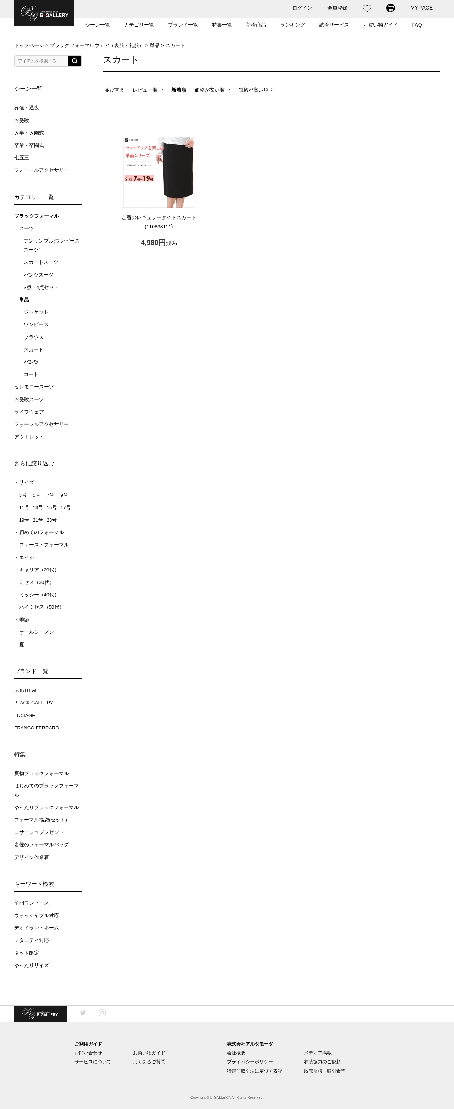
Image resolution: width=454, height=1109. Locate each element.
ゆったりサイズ (31, 965)
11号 (24, 507)
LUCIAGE (24, 715)
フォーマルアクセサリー (41, 170)
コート (31, 374)
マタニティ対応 (31, 940)
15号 (51, 507)
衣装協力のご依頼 (322, 1061)
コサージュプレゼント (39, 832)
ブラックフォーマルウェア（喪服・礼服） (97, 45)
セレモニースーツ (34, 386)
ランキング (292, 25)
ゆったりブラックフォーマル (46, 807)
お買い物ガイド (380, 25)
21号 (38, 520)
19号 (24, 520)
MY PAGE (421, 8)
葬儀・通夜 (26, 107)
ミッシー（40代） (39, 594)
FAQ (417, 25)
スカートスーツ (41, 262)
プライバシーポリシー (250, 1061)
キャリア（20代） (39, 570)
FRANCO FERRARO (36, 727)
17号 (65, 507)
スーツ (26, 228)
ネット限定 (26, 953)
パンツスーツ (39, 275)
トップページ (29, 45)
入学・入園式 (29, 133)
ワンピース (36, 324)
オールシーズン (36, 632)
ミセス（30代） (36, 582)
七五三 (21, 157)
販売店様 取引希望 (324, 1071)
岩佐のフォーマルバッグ (41, 844)
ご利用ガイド (88, 1044)
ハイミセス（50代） (41, 607)
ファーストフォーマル (44, 544)
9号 (64, 495)
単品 (155, 45)
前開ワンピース (31, 903)
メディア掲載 (318, 1053)
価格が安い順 (210, 90)
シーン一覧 (97, 25)
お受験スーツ (29, 399)
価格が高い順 (253, 90)
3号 (23, 495)
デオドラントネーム (36, 928)
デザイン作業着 (31, 857)
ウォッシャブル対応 (36, 915)
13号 (38, 507)
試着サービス (334, 25)
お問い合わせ (88, 1053)
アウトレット (29, 436)
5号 (36, 495)
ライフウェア (29, 412)
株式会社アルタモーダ (250, 1044)
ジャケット (36, 312)
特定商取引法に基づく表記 (254, 1071)
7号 (50, 495)
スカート (34, 349)
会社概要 (236, 1053)
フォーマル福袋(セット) (40, 820)
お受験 (21, 120)
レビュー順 (145, 90)
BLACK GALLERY (33, 702)
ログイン (302, 8)
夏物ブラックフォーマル (41, 773)
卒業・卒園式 (29, 145)
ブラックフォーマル (36, 216)
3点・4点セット (41, 287)
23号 (51, 520)
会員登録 (337, 8)
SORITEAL (26, 690)
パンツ (31, 362)
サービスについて (92, 1061)
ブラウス (34, 337)
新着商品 (256, 25)
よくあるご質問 (149, 1061)
